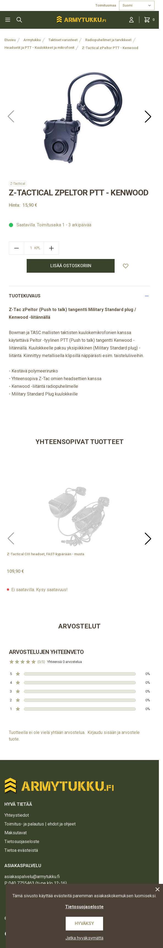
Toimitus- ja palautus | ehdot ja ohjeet (40, 824)
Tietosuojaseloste (21, 841)
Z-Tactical (17, 184)
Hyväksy (84, 923)
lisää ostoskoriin (70, 265)
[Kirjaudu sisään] (131, 19)
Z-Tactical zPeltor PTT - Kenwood (110, 48)
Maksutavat (15, 832)
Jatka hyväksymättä (84, 938)
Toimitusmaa (106, 5)
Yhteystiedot (16, 815)
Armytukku (32, 40)
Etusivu (10, 40)
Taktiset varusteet (63, 40)
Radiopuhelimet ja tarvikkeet (108, 40)
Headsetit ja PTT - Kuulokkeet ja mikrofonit (39, 47)
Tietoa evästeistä (21, 850)
